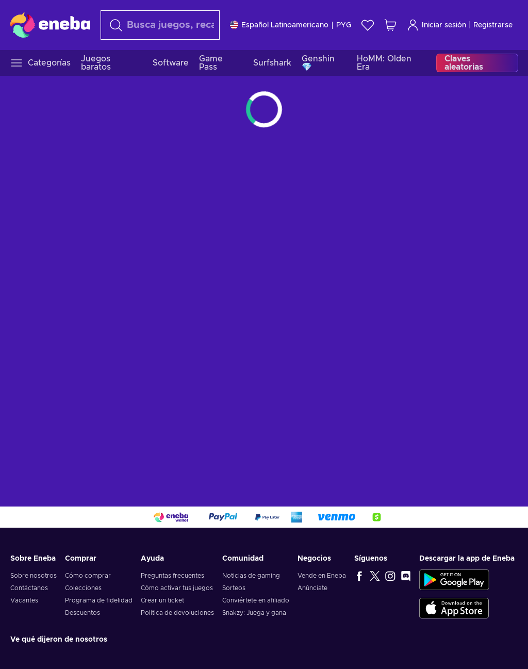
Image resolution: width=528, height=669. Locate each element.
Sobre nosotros (33, 576)
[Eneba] (50, 24)
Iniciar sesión (436, 25)
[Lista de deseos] (367, 25)
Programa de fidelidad (99, 600)
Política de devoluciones (177, 613)
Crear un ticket (162, 600)
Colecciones (83, 588)
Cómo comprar (88, 576)
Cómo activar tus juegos (177, 588)
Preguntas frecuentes (172, 576)
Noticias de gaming (251, 576)
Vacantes (24, 600)
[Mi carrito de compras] (390, 25)
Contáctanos (29, 588)
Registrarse (493, 25)
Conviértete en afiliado (255, 600)
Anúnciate (312, 588)
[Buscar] (160, 25)
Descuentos (82, 613)
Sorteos (233, 588)
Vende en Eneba (322, 576)
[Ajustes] (290, 25)
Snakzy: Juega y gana (254, 613)
